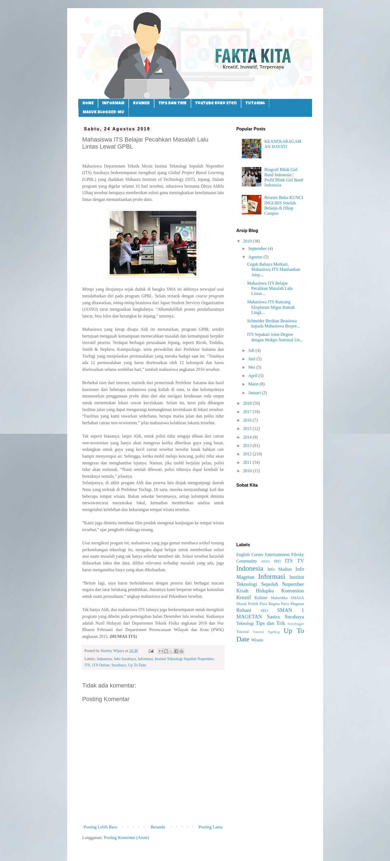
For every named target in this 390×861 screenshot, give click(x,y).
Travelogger (295, 624)
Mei (252, 367)
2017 (248, 411)
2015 (248, 428)
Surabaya (119, 665)
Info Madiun (280, 569)
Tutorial (242, 631)
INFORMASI (113, 103)
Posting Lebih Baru (100, 827)
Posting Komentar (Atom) (126, 837)
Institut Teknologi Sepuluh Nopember (184, 659)
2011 (247, 462)
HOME (88, 103)
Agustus (255, 257)
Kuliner (261, 597)
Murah (241, 604)
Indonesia (104, 659)
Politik (253, 604)
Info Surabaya (125, 659)
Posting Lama (210, 827)
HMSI (265, 561)
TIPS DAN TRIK (172, 103)
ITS (87, 665)
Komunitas (292, 590)
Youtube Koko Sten (216, 103)
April (253, 375)
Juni (252, 358)
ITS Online (100, 665)
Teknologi (245, 623)
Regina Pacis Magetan (286, 604)
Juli (251, 350)
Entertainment (277, 554)
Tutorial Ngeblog (266, 632)
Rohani (243, 610)
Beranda (158, 827)
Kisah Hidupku (255, 590)
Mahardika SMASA (287, 598)
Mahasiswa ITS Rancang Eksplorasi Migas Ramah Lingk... (271, 307)
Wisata (257, 640)
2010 (248, 470)
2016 (248, 420)
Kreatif (243, 597)
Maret (253, 384)
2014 (248, 437)
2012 (248, 454)
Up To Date (137, 665)
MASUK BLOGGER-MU (103, 112)
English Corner (250, 554)
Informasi (145, 659)
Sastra (273, 616)
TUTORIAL (255, 103)
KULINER (141, 103)
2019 (248, 241)
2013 (248, 445)
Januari (255, 392)
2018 (248, 403)
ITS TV (294, 561)
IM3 (277, 561)
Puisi (263, 604)
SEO (264, 610)
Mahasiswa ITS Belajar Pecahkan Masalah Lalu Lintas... (269, 288)
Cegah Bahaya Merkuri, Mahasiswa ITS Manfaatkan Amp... (273, 269)
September (258, 248)
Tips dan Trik (270, 623)
